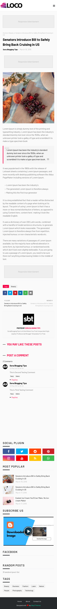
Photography (17, 590)
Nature (41, 586)
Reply (12, 376)
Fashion (25, 586)
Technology (29, 590)
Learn (34, 586)
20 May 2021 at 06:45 (17, 368)
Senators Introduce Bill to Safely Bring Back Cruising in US (32, 477)
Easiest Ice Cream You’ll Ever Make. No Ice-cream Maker (32, 499)
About (28, 601)
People (6, 590)
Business (16, 586)
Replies (14, 380)
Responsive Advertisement (28, 21)
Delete (18, 376)
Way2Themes (36, 605)
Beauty (11, 33)
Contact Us (37, 601)
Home (5, 33)
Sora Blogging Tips (10, 49)
